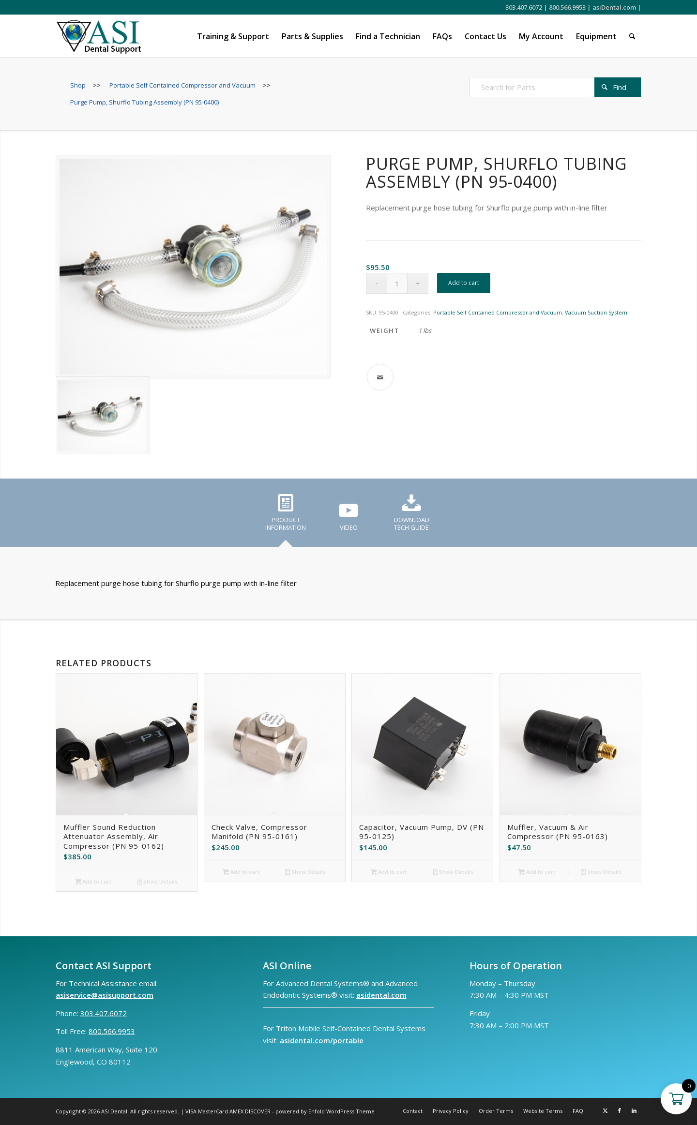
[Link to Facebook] (619, 1110)
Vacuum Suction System (596, 312)
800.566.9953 (567, 7)
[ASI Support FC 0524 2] (98, 36)
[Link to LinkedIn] (634, 1110)
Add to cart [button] (93, 882)
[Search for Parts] (555, 87)
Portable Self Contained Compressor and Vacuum (497, 312)
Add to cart (463, 283)
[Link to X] (605, 1110)
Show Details (157, 882)
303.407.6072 (523, 7)
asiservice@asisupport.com (104, 995)
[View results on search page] (617, 87)
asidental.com (381, 995)
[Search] (632, 36)
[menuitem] (233, 36)
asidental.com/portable (322, 1040)
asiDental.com (614, 7)
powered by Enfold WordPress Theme (325, 1111)
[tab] (285, 515)
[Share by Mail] (380, 377)
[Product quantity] (397, 283)
